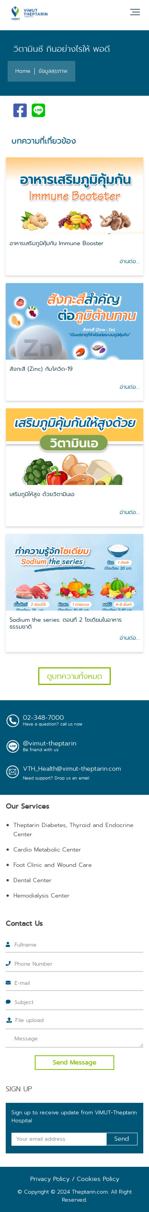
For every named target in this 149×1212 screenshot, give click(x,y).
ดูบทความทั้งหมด (74, 676)
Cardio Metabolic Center (47, 849)
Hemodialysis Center (41, 895)
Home (23, 71)
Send (121, 1138)
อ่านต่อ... (129, 261)
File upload (29, 1020)
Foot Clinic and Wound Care (52, 865)
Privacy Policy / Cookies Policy (74, 1178)
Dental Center (32, 880)
